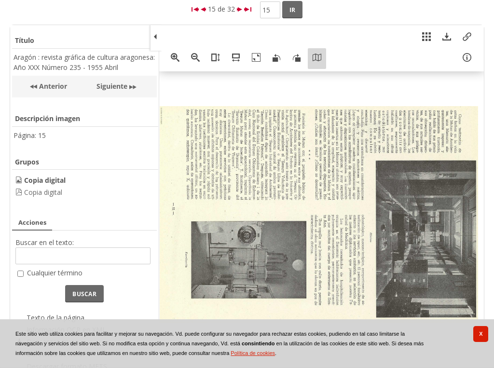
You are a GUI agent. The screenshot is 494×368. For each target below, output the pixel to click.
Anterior (52, 86)
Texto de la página (55, 317)
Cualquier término (54, 272)
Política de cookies (253, 353)
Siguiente (112, 86)
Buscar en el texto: (44, 242)
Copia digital (43, 192)
